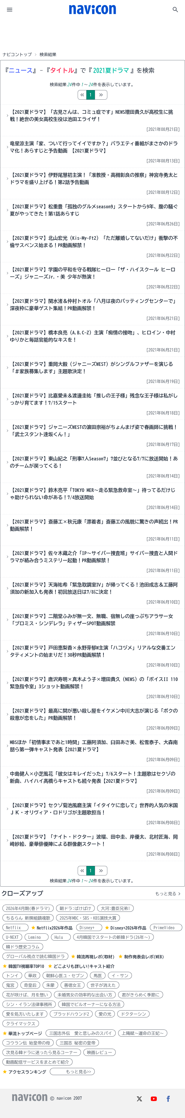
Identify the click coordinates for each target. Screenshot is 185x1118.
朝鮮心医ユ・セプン (65, 976)
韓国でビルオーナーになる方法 (91, 1004)
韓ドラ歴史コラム (23, 947)
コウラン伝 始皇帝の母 (28, 1043)
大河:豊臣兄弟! (115, 908)
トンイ (12, 976)
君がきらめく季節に (141, 995)
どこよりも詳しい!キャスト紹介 (84, 966)
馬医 (98, 976)
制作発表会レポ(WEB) (144, 957)
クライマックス (20, 1024)
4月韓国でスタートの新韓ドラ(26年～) (113, 937)
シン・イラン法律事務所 (29, 1004)
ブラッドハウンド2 (71, 1014)
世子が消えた (103, 985)
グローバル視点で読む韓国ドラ (35, 956)
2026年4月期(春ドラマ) (28, 908)
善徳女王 (72, 985)
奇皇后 (30, 985)
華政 (32, 976)
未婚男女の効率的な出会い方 (85, 995)
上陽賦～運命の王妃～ (143, 1033)
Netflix (15, 928)
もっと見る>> (72, 1072)
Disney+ (89, 928)
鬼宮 (10, 985)
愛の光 (105, 1014)
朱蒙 (50, 985)
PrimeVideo (166, 928)
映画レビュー (99, 1052)
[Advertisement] (93, 34)
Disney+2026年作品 (128, 928)
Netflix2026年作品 (55, 928)
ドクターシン (133, 1014)
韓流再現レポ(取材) (96, 957)
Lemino (36, 937)
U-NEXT (12, 937)
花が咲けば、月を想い (27, 995)
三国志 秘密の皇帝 (77, 1043)
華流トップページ (25, 1034)
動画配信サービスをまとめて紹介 (37, 1062)
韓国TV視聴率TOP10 (26, 966)
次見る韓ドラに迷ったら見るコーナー (41, 1052)
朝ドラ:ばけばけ (75, 908)
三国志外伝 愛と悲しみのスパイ (80, 1033)
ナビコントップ (17, 55)
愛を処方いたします (25, 1014)
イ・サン (120, 976)
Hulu (61, 937)
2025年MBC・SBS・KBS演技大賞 (88, 918)
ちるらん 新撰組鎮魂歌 (28, 918)
